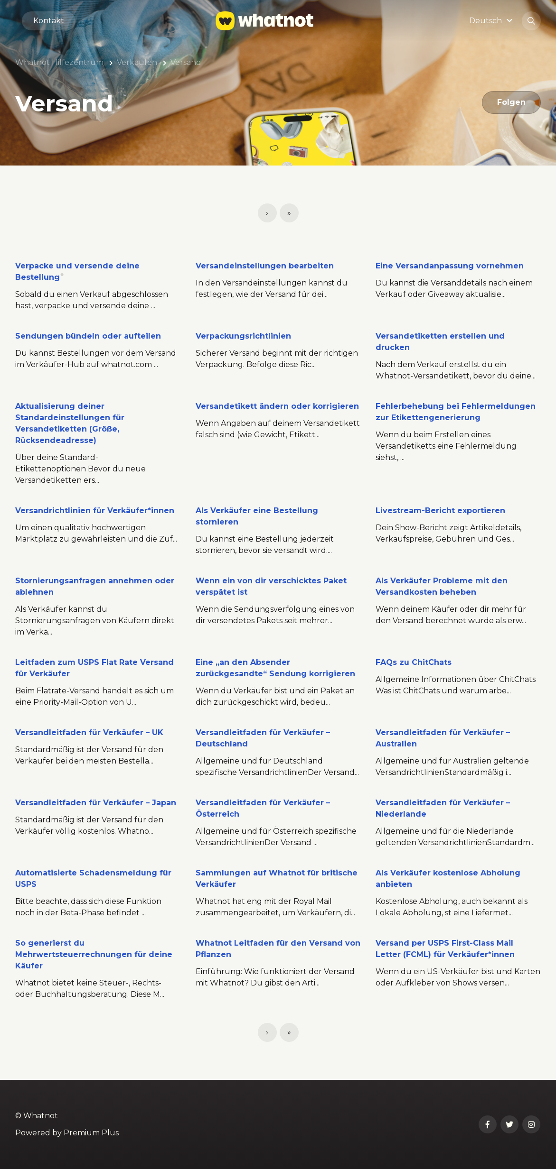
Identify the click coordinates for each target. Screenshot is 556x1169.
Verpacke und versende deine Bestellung (77, 271)
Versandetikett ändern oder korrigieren (277, 406)
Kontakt (48, 20)
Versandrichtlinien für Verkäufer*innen (94, 510)
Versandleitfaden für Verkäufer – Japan (95, 802)
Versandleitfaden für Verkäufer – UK (89, 732)
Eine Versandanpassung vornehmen (450, 265)
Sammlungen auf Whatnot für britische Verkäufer (277, 878)
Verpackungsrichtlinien (243, 336)
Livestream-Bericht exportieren (440, 510)
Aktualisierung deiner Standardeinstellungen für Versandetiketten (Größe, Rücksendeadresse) (69, 423)
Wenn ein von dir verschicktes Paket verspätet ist (271, 586)
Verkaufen (137, 62)
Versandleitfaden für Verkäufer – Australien (443, 738)
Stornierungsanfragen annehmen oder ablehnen (94, 586)
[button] (492, 20)
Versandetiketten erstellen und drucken (440, 341)
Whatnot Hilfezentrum (59, 62)
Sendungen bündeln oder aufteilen (88, 336)
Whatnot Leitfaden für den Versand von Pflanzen (278, 949)
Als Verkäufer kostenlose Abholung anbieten (448, 878)
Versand (185, 62)
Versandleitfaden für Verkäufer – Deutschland (263, 738)
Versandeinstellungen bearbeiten (265, 265)
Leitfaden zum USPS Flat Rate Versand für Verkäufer (94, 668)
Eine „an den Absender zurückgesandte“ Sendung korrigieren (275, 668)
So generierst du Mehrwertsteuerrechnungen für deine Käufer (93, 954)
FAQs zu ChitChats (414, 662)
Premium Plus (91, 1132)
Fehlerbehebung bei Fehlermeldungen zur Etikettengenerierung (456, 412)
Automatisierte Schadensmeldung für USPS (93, 878)
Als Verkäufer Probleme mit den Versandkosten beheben (442, 586)
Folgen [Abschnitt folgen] (511, 102)
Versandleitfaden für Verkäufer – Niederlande (443, 808)
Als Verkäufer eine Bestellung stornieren (257, 516)
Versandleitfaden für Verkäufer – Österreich (263, 808)
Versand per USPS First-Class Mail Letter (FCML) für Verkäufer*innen (445, 949)
